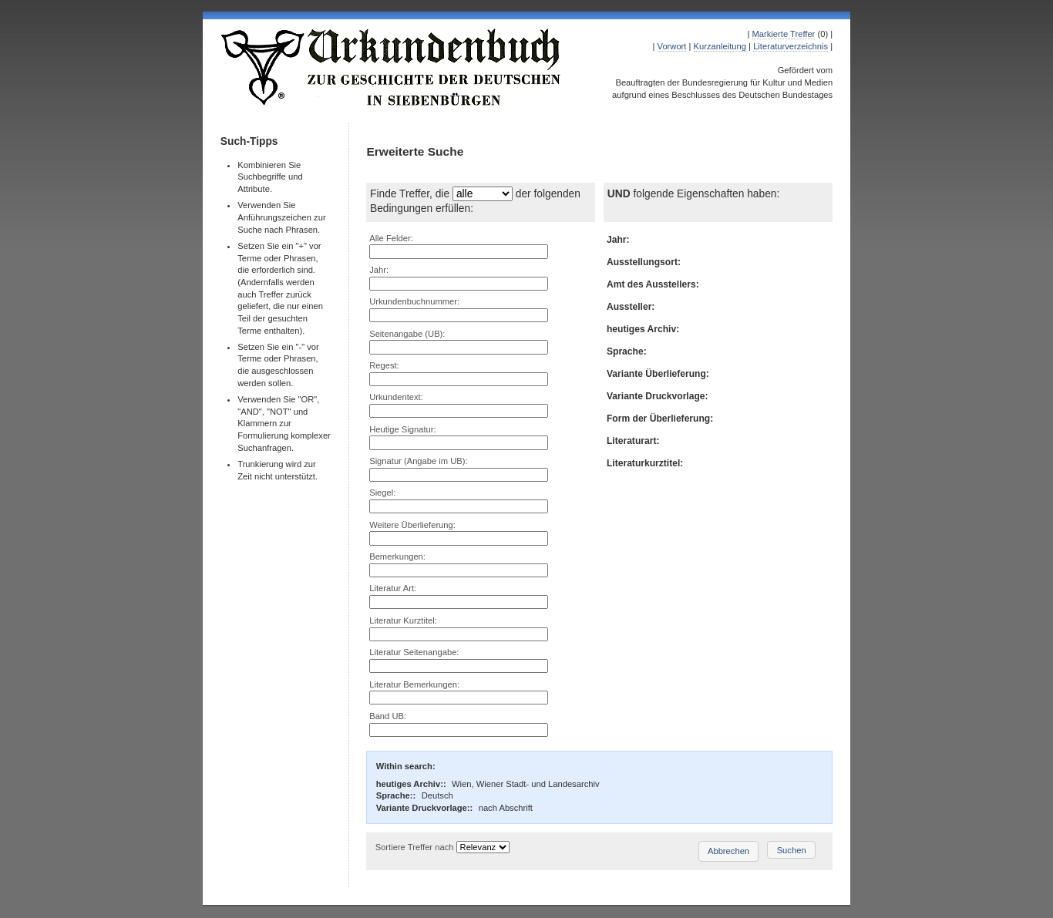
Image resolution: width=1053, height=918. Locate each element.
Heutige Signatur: (402, 429)
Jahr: (379, 269)
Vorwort (672, 46)
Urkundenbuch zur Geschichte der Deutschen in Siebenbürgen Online (391, 67)
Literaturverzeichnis (790, 46)
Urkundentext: (396, 397)
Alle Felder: (391, 238)
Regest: (384, 365)
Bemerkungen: (397, 556)
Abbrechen (728, 851)
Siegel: (382, 492)
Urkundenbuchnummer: (414, 301)
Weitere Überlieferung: (412, 525)
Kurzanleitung (720, 46)
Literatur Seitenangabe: (414, 652)
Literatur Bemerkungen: (414, 684)
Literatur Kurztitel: (403, 620)
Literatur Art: (392, 588)
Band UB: (387, 716)
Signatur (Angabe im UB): (418, 461)
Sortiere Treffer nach (414, 847)
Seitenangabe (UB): (407, 333)
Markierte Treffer (783, 34)
